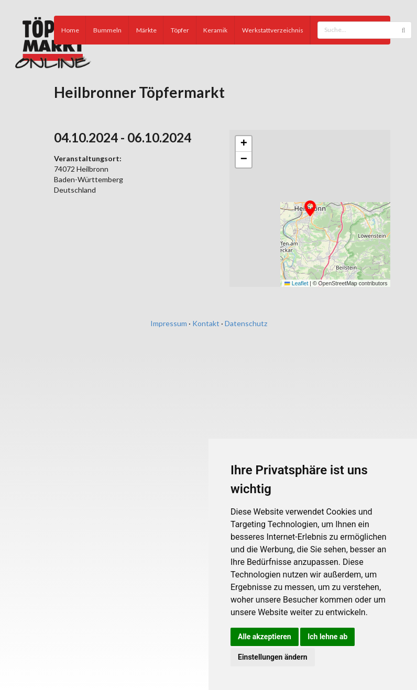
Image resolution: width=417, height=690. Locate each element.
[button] (310, 208)
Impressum (168, 323)
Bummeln (107, 30)
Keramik (215, 30)
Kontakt (206, 323)
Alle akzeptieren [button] (264, 636)
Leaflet (296, 283)
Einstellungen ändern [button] (273, 657)
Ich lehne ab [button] (327, 636)
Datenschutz (246, 323)
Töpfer (180, 30)
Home (70, 30)
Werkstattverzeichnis (272, 30)
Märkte (146, 30)
